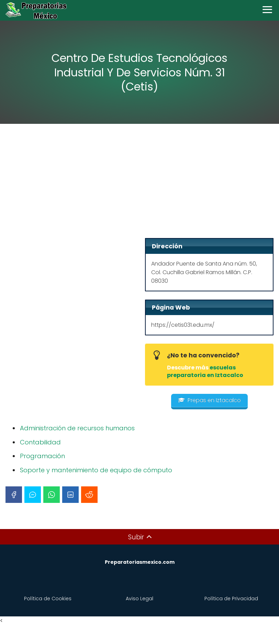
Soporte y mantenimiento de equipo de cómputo (96, 470)
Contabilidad (40, 442)
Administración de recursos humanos (77, 428)
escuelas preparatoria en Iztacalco (205, 371)
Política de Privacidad (231, 598)
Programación (42, 456)
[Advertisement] (139, 183)
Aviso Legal (139, 598)
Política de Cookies (47, 598)
